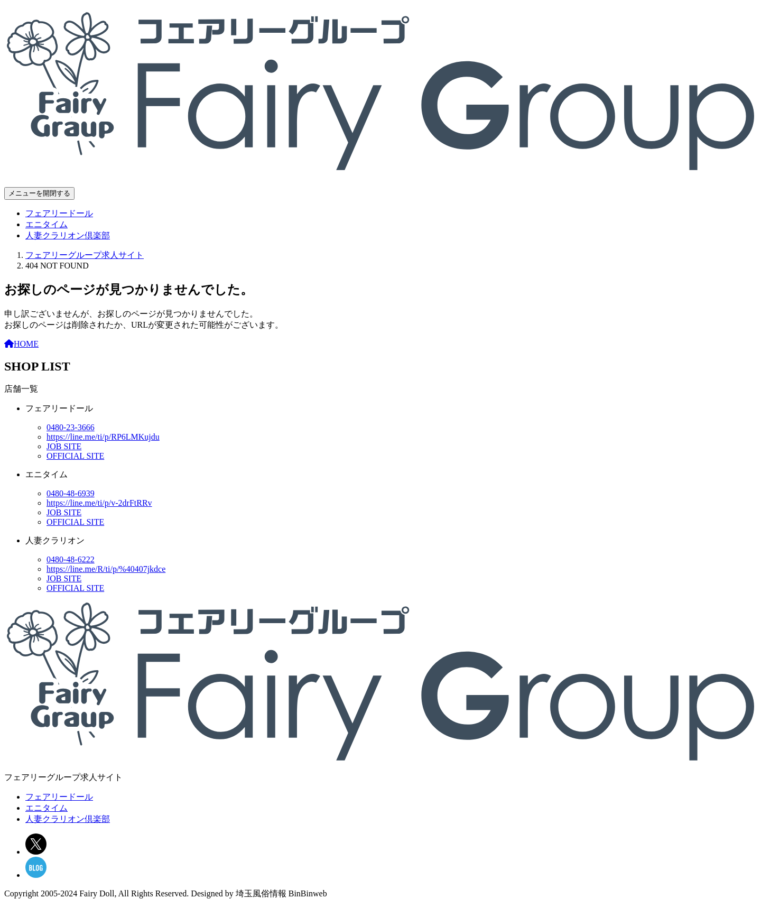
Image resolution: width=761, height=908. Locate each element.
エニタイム (46, 224)
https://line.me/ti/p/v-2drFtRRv (99, 502)
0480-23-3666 (71, 427)
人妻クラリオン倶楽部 (67, 235)
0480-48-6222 (71, 559)
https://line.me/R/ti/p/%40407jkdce (106, 568)
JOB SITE (64, 446)
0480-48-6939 (71, 493)
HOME (21, 343)
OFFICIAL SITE (75, 455)
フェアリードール (59, 213)
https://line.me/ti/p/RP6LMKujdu (103, 436)
